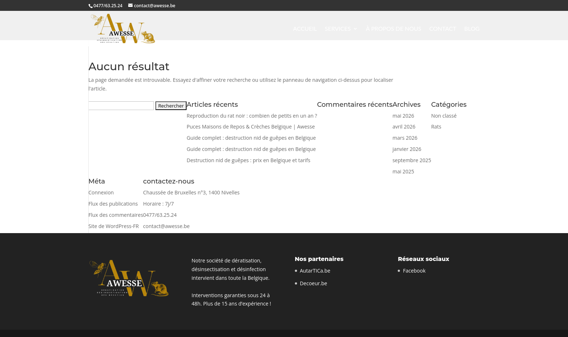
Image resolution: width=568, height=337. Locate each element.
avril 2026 (403, 126)
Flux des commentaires (115, 214)
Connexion (101, 192)
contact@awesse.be (166, 226)
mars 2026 (404, 137)
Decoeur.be (313, 283)
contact (442, 29)
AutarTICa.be (315, 270)
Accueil (305, 29)
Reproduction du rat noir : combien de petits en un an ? (252, 115)
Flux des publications (113, 203)
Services (338, 29)
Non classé (443, 115)
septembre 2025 (411, 160)
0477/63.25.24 (107, 6)
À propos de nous (393, 29)
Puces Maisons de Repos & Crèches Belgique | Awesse (251, 126)
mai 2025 (403, 171)
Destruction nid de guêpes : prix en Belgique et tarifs (248, 160)
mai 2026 (403, 115)
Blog (472, 29)
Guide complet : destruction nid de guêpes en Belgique (251, 137)
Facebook (414, 270)
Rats (436, 126)
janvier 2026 (406, 149)
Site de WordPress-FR (113, 226)
